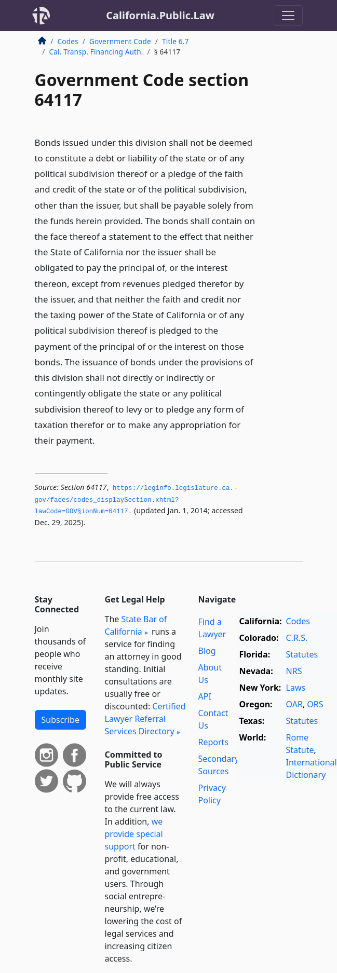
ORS (315, 704)
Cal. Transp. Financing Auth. (96, 52)
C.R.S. (297, 637)
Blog (207, 650)
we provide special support (134, 834)
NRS (294, 671)
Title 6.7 (175, 41)
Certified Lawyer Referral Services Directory (145, 719)
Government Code (120, 41)
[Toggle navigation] (288, 15)
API (204, 696)
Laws (296, 687)
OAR (294, 704)
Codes (68, 41)
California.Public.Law (160, 15)
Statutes (302, 654)
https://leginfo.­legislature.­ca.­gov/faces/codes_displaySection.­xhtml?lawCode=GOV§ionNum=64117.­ (136, 500)
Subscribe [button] (60, 719)
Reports (213, 742)
